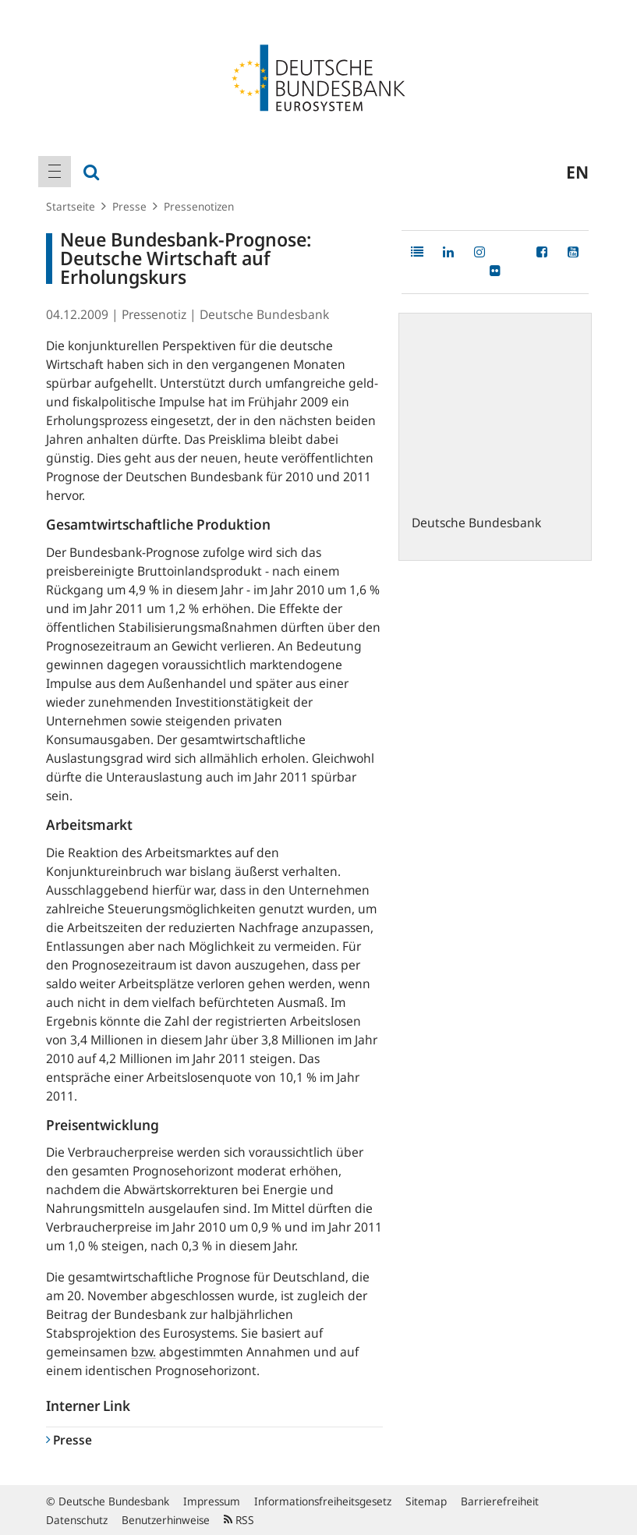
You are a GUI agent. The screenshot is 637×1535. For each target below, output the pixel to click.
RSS (239, 1519)
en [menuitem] (577, 171)
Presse (129, 206)
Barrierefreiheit (500, 1501)
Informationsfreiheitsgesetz (322, 1501)
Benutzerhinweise (166, 1519)
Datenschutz (77, 1519)
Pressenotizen (199, 206)
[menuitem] (54, 171)
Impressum (211, 1501)
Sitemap (426, 1501)
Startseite (70, 206)
